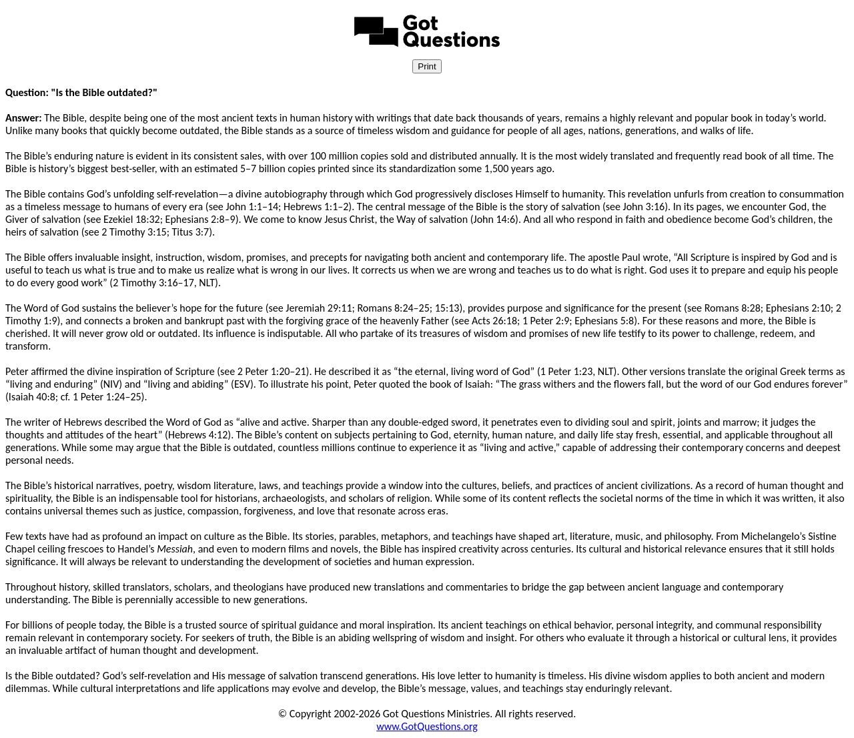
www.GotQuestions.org (427, 726)
